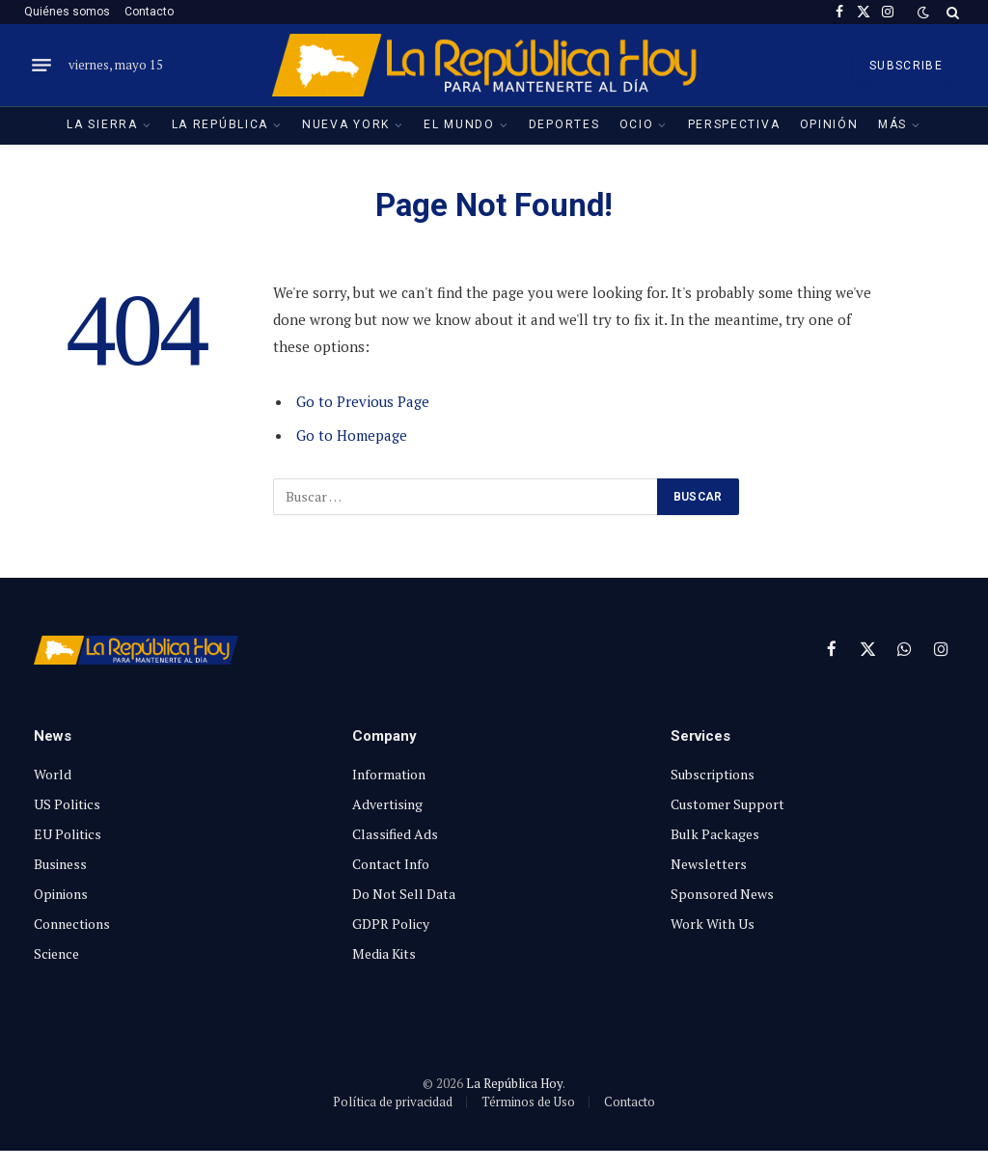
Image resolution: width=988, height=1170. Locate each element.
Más (892, 124)
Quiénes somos (67, 11)
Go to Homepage (351, 435)
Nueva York (346, 124)
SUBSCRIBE (906, 65)
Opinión (829, 124)
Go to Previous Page (363, 401)
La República (220, 124)
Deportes (564, 124)
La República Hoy (514, 1083)
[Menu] (41, 65)
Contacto (149, 11)
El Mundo (459, 124)
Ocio (636, 124)
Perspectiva (734, 124)
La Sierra (102, 124)
